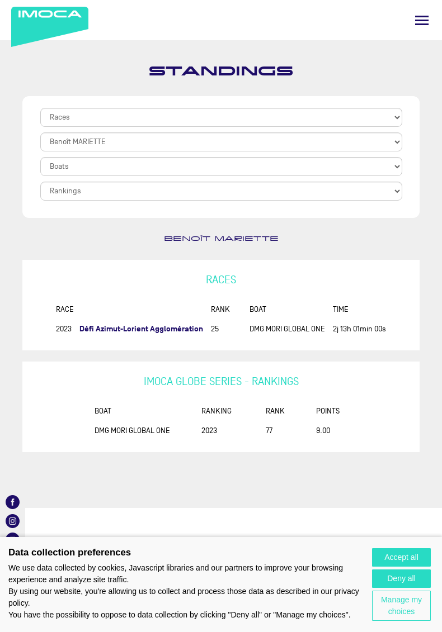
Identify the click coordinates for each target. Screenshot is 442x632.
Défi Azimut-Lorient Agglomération (141, 329)
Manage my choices (401, 605)
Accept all (401, 557)
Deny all (401, 578)
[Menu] (422, 20)
